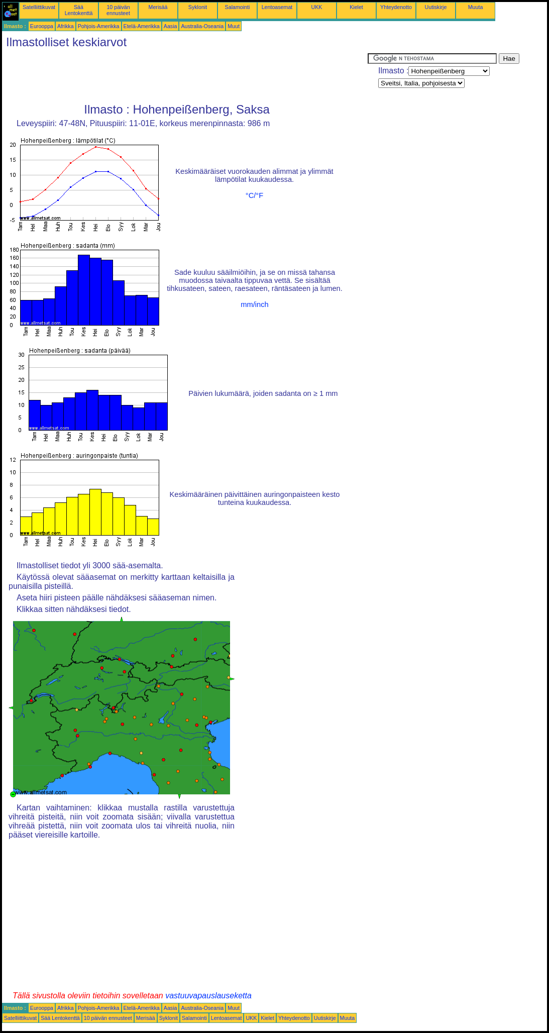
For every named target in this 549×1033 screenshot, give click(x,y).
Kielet (356, 7)
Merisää (158, 7)
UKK (316, 7)
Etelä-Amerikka (142, 26)
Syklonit (197, 7)
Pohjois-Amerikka (99, 26)
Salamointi (237, 7)
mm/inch (254, 304)
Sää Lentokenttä (79, 10)
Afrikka (65, 26)
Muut (234, 26)
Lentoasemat (277, 7)
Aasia (170, 26)
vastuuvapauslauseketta (208, 995)
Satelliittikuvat (39, 7)
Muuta (475, 7)
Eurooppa (41, 26)
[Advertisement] (185, 75)
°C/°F (254, 195)
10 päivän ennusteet (118, 10)
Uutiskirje (436, 7)
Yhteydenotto (396, 7)
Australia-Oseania (202, 26)
